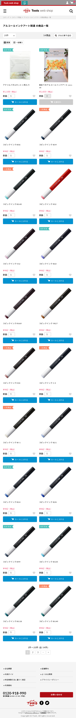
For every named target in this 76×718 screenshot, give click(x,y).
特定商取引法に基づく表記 (15, 680)
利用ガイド (9, 674)
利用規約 (8, 685)
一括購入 (18, 42)
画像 (7, 42)
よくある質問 (47, 674)
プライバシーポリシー (50, 680)
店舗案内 (45, 669)
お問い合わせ (56, 695)
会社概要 (8, 669)
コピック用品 (17, 17)
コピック (6, 17)
